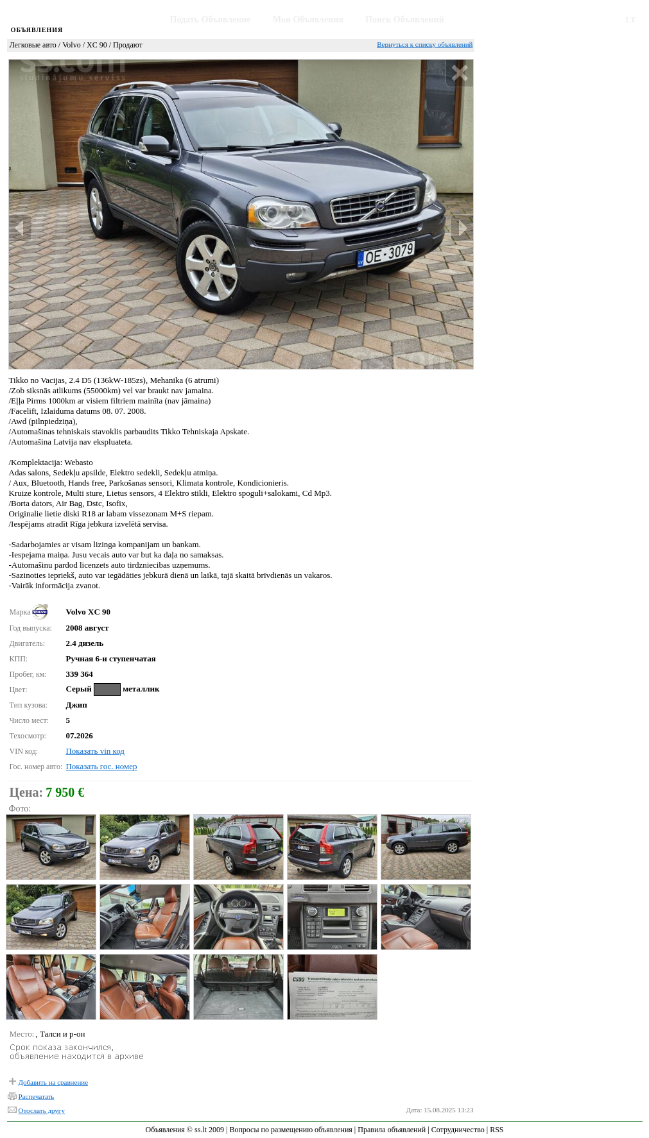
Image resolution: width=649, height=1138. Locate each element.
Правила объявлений (392, 1129)
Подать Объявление (210, 19)
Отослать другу (42, 1110)
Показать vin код (94, 751)
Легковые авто (33, 44)
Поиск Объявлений (404, 19)
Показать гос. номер (101, 766)
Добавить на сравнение (54, 1082)
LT (630, 19)
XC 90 (97, 44)
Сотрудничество (458, 1129)
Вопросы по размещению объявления (290, 1129)
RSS (496, 1129)
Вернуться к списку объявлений (424, 44)
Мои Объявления (308, 19)
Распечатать (37, 1096)
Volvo (71, 44)
